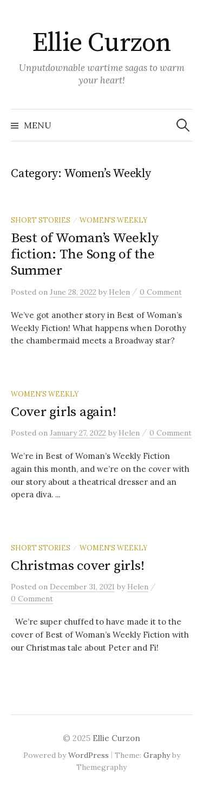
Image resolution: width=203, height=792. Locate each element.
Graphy (156, 755)
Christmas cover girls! (77, 565)
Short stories (40, 220)
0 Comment (161, 292)
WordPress (88, 755)
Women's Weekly (113, 220)
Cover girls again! (63, 412)
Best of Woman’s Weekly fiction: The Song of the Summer (84, 254)
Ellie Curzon (101, 43)
